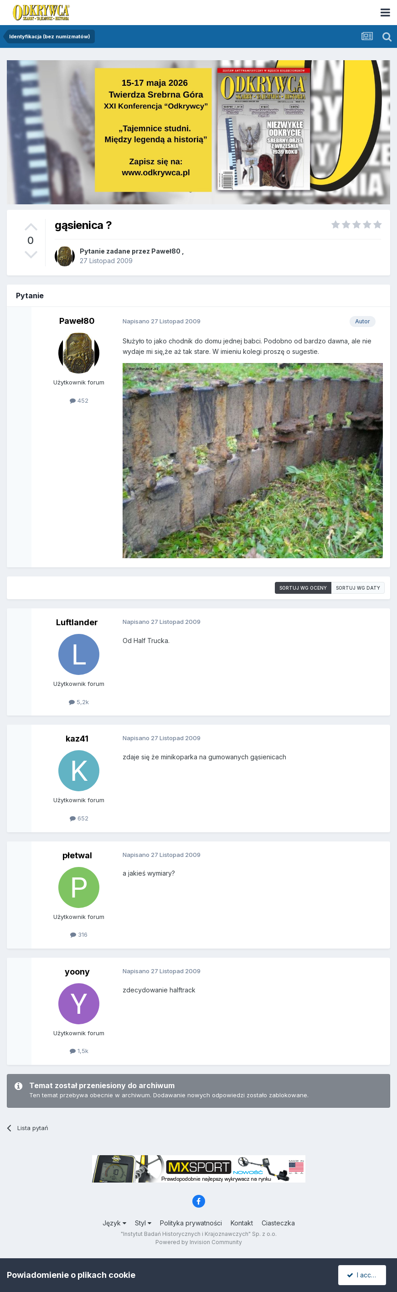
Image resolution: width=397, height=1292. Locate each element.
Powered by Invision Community (198, 1242)
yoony (77, 971)
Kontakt (242, 1223)
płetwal (77, 855)
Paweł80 (165, 251)
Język (114, 1223)
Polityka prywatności (191, 1223)
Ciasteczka (278, 1223)
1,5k (79, 1050)
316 (79, 934)
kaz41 (77, 738)
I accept (363, 1275)
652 (79, 818)
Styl (143, 1223)
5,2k (79, 702)
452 (79, 400)
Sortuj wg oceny (303, 588)
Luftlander (77, 622)
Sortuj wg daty (358, 588)
